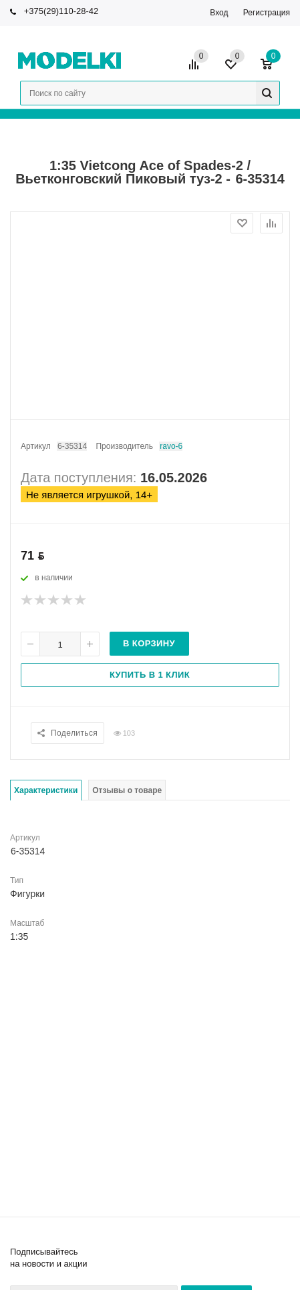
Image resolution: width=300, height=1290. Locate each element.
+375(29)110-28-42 (61, 11)
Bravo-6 (170, 446)
